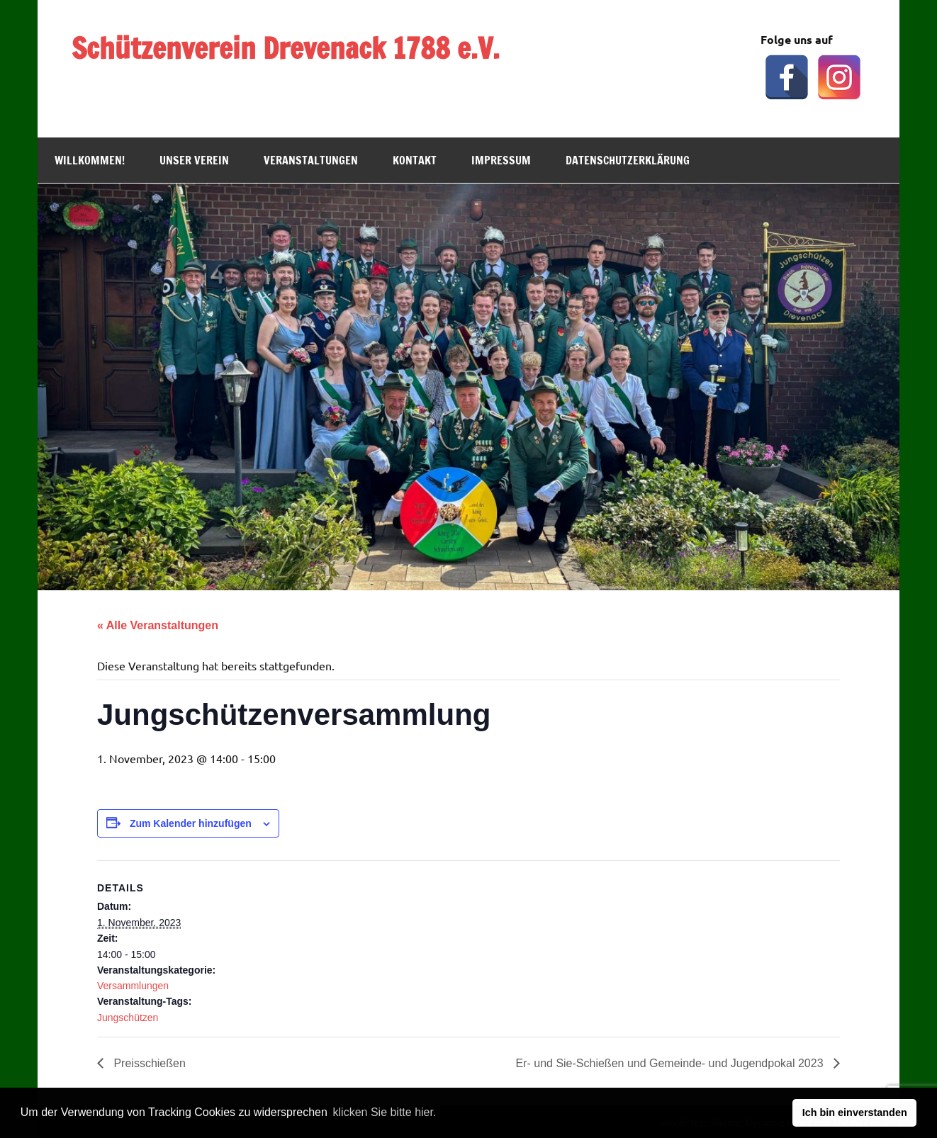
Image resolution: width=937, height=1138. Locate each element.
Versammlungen (133, 985)
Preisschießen (148, 1063)
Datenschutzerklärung (628, 160)
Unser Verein (194, 160)
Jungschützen (127, 1017)
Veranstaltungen (311, 160)
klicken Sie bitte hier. (385, 1112)
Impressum (501, 160)
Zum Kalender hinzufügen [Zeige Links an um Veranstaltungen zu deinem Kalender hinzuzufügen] (191, 823)
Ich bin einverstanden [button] (854, 1112)
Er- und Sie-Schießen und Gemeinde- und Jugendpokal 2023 (670, 1063)
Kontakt (415, 160)
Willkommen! (90, 160)
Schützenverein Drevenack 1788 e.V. (286, 48)
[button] (444, 1114)
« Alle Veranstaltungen (157, 625)
